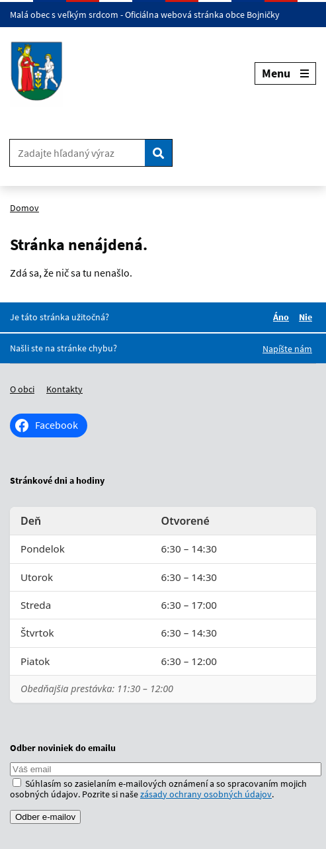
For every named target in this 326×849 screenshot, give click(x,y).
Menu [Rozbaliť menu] (285, 73)
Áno (283, 317)
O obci (22, 389)
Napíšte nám (287, 349)
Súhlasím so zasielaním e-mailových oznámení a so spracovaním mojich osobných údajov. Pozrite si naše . (158, 789)
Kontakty (64, 389)
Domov (24, 208)
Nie (307, 317)
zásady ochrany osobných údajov (206, 794)
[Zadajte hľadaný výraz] (77, 153)
